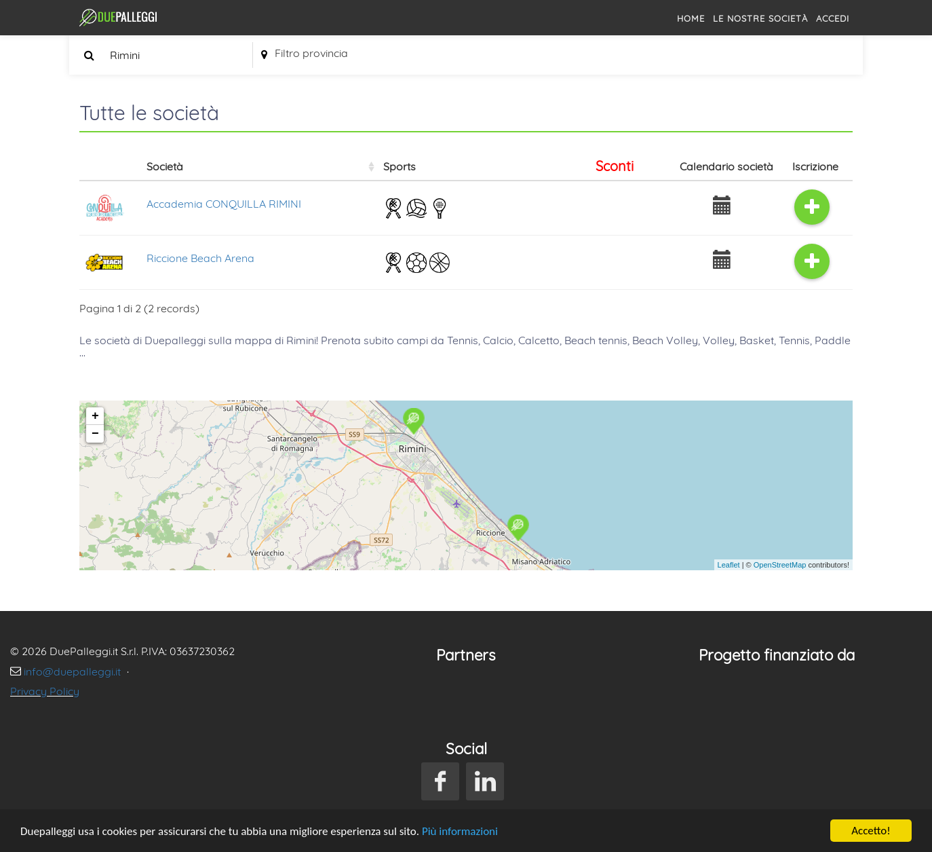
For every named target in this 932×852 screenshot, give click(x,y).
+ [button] (95, 416)
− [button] (95, 434)
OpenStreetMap (780, 565)
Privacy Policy (44, 691)
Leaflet (729, 565)
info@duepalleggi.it (73, 671)
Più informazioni (460, 831)
